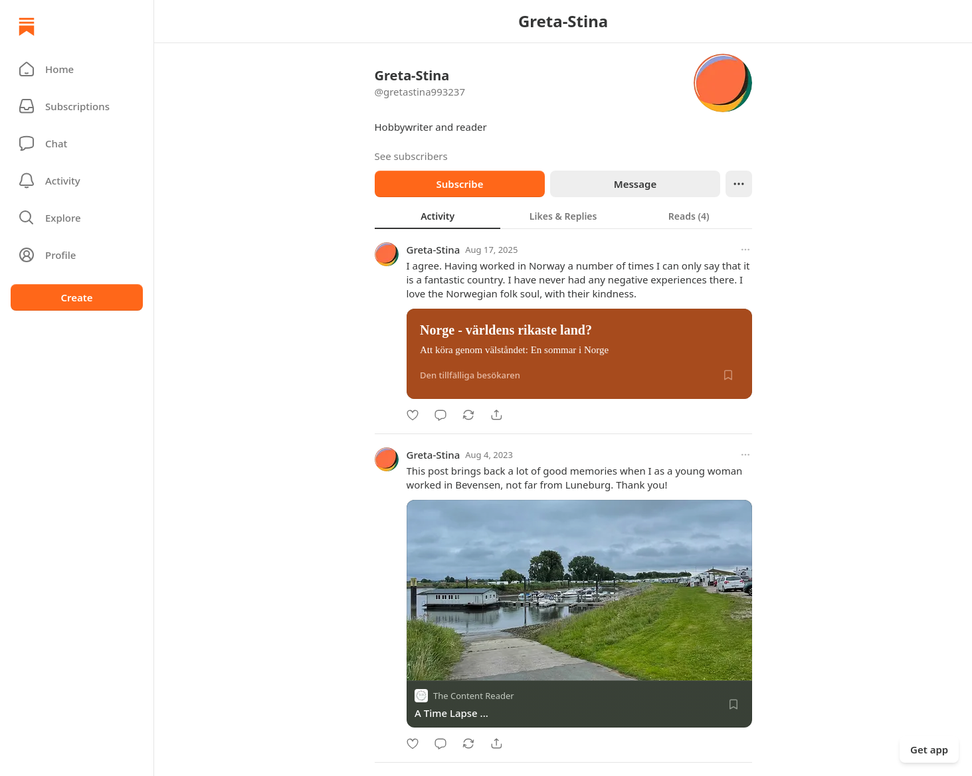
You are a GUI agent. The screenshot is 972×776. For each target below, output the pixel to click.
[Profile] (77, 255)
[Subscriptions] (77, 106)
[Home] (27, 26)
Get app (929, 749)
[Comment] (440, 415)
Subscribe (459, 184)
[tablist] (563, 215)
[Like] (412, 415)
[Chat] (77, 143)
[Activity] (77, 180)
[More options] (745, 249)
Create (76, 297)
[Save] (728, 375)
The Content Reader (473, 696)
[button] (77, 69)
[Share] (496, 415)
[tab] (437, 215)
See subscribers (411, 156)
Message (634, 184)
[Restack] (468, 415)
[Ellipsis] (739, 184)
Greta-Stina (433, 249)
